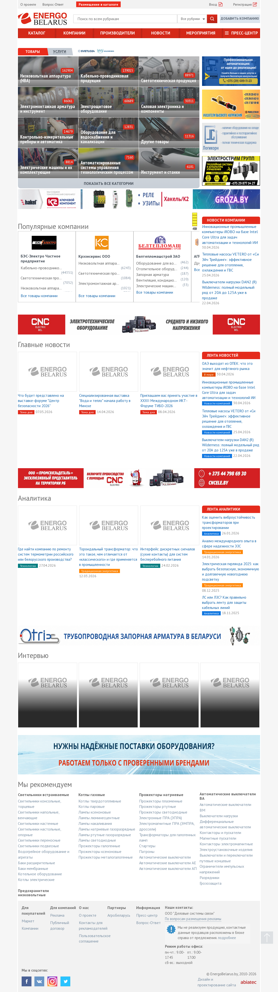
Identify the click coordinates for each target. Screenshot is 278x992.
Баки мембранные (33, 868)
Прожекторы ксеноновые (99, 851)
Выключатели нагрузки (219, 815)
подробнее (227, 937)
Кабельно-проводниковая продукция (41, 267)
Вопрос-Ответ (53, 4)
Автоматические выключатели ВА (228, 796)
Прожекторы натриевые (161, 795)
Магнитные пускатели (218, 838)
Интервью (33, 655)
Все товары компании (39, 295)
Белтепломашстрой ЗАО (158, 256)
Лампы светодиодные (97, 840)
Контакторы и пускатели (220, 832)
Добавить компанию (240, 18)
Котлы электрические (36, 879)
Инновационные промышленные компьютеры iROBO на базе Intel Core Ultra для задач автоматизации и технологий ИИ (230, 234)
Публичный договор (59, 925)
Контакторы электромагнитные (226, 843)
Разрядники (209, 877)
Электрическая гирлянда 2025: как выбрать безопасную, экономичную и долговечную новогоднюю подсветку (230, 571)
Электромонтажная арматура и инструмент (99, 283)
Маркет (28, 920)
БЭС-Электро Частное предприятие (40, 258)
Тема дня (26, 412)
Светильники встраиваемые (43, 795)
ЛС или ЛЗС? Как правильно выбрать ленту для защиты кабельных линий (224, 602)
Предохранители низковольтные (33, 893)
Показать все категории (108, 183)
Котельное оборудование (40, 873)
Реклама (57, 915)
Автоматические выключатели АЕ (167, 862)
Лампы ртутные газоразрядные (104, 834)
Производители (117, 33)
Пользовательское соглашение (95, 938)
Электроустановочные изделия (226, 849)
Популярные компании (53, 226)
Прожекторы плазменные (160, 801)
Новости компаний (217, 403)
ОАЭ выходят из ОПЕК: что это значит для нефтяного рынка (227, 366)
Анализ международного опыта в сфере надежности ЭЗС (229, 543)
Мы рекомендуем (45, 784)
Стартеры (147, 845)
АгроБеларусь (118, 915)
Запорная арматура (152, 274)
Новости (160, 33)
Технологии (28, 566)
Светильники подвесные (38, 845)
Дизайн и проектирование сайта (217, 982)
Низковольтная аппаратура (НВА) (41, 288)
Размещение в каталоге (98, 4)
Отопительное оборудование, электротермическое (157, 268)
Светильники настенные (38, 823)
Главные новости (44, 344)
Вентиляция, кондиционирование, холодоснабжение (157, 280)
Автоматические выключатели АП (168, 868)
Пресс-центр (244, 33)
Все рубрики (193, 18)
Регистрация (242, 4)
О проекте (28, 4)
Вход (213, 4)
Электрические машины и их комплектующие (157, 285)
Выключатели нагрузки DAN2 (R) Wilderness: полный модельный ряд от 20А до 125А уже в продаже (229, 289)
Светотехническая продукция (41, 277)
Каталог (36, 33)
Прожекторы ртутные (157, 806)
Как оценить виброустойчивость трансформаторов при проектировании (228, 522)
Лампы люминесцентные (99, 817)
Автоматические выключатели (165, 857)
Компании (74, 33)
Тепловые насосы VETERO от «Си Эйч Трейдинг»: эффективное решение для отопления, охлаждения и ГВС (230, 262)
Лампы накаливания (95, 823)
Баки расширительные (36, 862)
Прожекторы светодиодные (163, 812)
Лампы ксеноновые (94, 812)
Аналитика (34, 498)
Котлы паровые (91, 806)
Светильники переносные (39, 840)
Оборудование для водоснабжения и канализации (157, 263)
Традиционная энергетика (99, 571)
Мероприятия (200, 33)
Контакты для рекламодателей (93, 925)
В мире (209, 374)
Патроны (146, 851)
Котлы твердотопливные (99, 801)
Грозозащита (210, 883)
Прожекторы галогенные (99, 845)
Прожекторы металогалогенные (105, 857)
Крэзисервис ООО (94, 256)
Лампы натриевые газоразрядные (106, 829)
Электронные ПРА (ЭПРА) (160, 817)
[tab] (32, 51)
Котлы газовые (91, 795)
